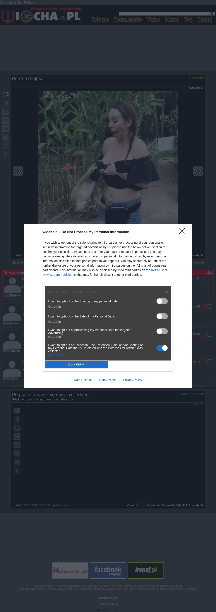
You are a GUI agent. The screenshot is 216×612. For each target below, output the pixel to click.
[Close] (183, 232)
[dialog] (108, 306)
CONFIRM (76, 364)
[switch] (162, 301)
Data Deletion (83, 380)
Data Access (107, 380)
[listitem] (108, 291)
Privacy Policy (132, 380)
